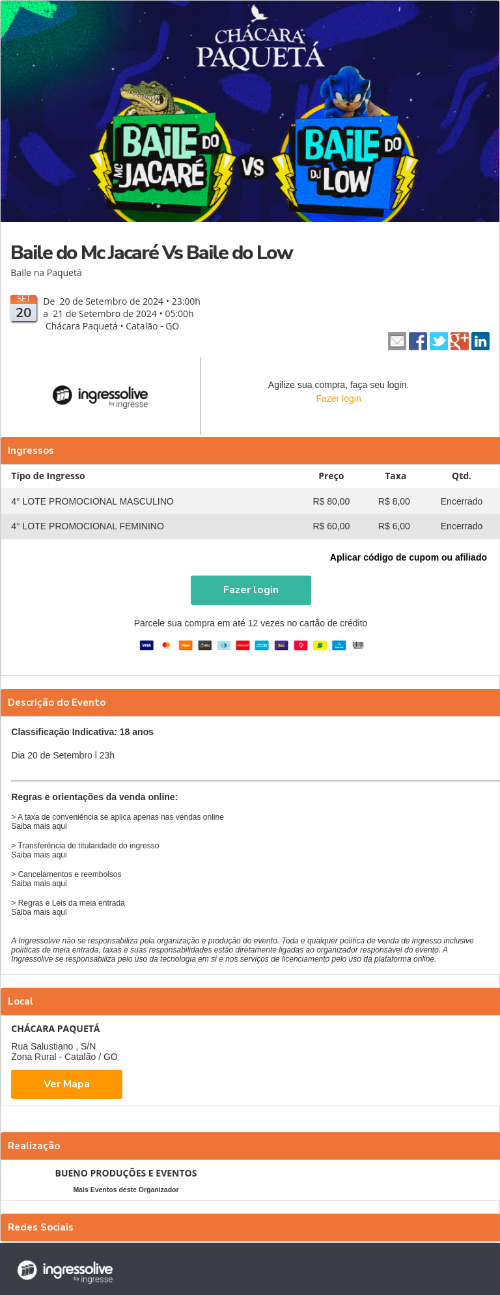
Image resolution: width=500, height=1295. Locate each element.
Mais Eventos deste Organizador (125, 1189)
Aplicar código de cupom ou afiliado (408, 557)
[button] (251, 590)
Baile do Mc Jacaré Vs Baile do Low (151, 253)
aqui (59, 826)
